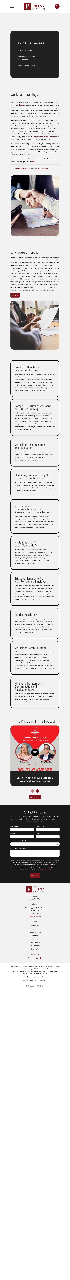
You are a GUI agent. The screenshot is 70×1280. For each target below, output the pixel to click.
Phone (12, 834)
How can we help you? (18, 848)
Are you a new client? (18, 841)
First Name (14, 826)
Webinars (35, 935)
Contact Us (35, 949)
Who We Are (35, 925)
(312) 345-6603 (35, 899)
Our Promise (14, 295)
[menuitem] (35, 51)
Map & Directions (35, 916)
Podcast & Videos (35, 932)
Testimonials (35, 942)
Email (38, 834)
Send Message (35, 875)
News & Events (35, 945)
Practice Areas (35, 929)
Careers (35, 939)
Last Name (40, 826)
